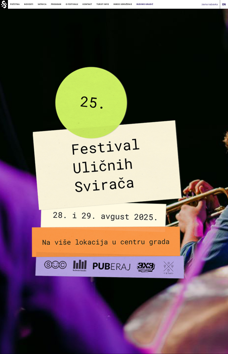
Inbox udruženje (122, 4)
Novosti (28, 4)
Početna (15, 4)
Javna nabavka (209, 4)
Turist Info (103, 4)
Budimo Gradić (145, 4)
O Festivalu (72, 4)
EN (224, 4)
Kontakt (87, 4)
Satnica (42, 4)
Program (56, 4)
